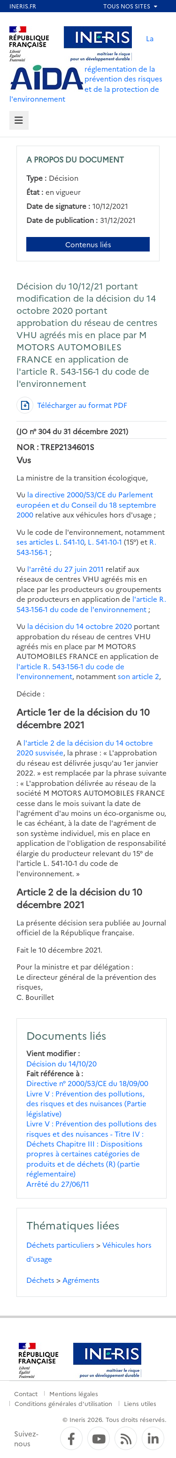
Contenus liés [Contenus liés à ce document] (88, 244)
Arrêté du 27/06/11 (57, 1184)
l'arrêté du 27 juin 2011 (65, 569)
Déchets (40, 1280)
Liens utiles (140, 1403)
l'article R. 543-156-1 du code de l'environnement (91, 604)
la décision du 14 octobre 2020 (79, 626)
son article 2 (138, 676)
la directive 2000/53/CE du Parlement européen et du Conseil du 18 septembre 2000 (86, 504)
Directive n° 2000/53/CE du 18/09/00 (87, 1083)
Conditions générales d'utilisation (63, 1403)
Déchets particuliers (60, 1245)
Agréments (80, 1280)
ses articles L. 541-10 (50, 542)
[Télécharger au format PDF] (71, 405)
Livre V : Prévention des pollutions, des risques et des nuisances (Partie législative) (86, 1103)
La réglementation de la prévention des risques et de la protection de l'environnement (85, 68)
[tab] (19, 120)
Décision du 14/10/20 (61, 1063)
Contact (26, 1393)
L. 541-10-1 (105, 542)
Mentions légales (73, 1393)
